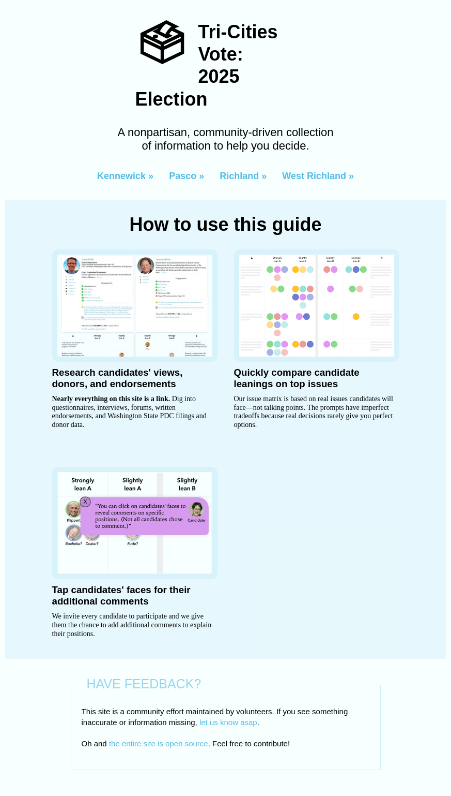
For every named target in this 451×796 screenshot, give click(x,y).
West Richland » (318, 176)
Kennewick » (125, 176)
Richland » (243, 176)
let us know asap (228, 722)
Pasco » (186, 176)
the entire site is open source (158, 743)
